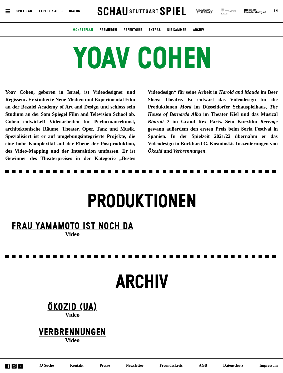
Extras (155, 30)
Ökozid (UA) (72, 307)
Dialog (74, 11)
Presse (105, 365)
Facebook (7, 366)
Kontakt (76, 365)
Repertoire (132, 30)
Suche (49, 365)
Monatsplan (83, 30)
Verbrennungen (72, 332)
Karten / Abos (50, 11)
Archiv (198, 30)
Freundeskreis (171, 365)
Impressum (269, 365)
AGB (203, 365)
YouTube (20, 366)
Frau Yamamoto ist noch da (72, 226)
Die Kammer (176, 30)
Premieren (108, 30)
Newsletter (134, 365)
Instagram (14, 366)
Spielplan (24, 11)
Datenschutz (233, 365)
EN (276, 11)
